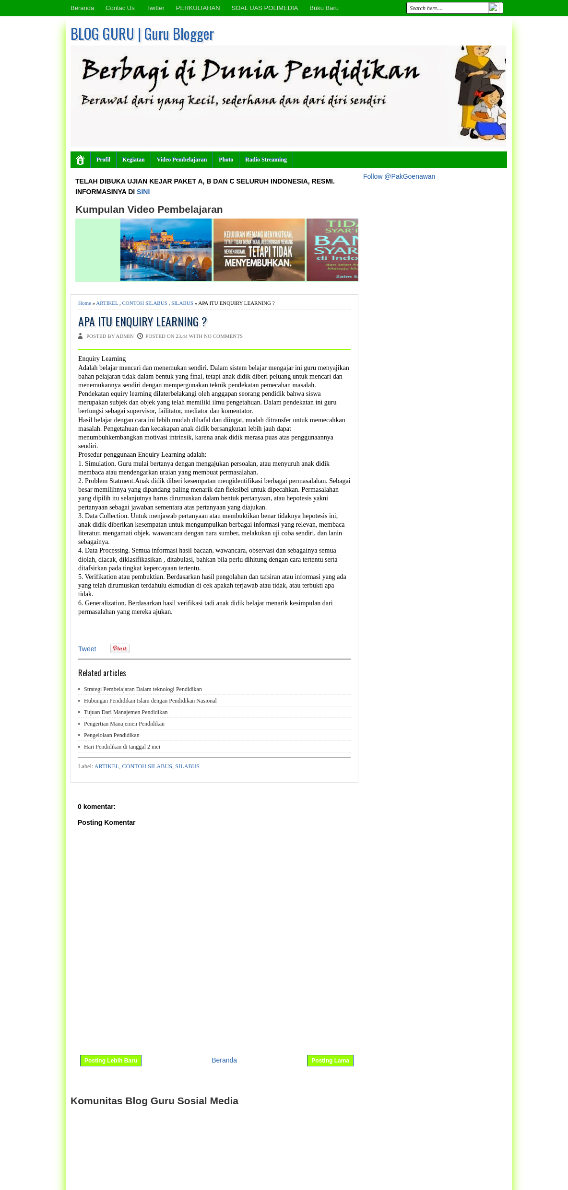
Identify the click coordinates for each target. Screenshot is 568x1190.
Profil (103, 159)
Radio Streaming (266, 159)
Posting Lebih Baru (110, 1060)
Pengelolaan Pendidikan (112, 735)
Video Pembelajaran (182, 159)
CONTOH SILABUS (144, 303)
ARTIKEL (107, 303)
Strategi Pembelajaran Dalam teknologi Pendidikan (143, 689)
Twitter (155, 8)
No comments (223, 336)
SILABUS (182, 303)
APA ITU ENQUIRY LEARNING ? (142, 321)
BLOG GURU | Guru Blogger (142, 33)
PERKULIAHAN (198, 8)
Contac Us (120, 8)
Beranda (82, 8)
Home (84, 303)
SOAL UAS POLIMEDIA (264, 8)
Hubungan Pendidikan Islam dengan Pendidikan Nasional (150, 700)
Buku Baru (324, 8)
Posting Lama (330, 1060)
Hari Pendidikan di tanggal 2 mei (122, 746)
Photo (226, 159)
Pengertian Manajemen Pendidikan (124, 723)
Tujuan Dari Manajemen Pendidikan (126, 712)
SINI (143, 192)
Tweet (87, 649)
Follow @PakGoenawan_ (401, 176)
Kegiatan (133, 159)
